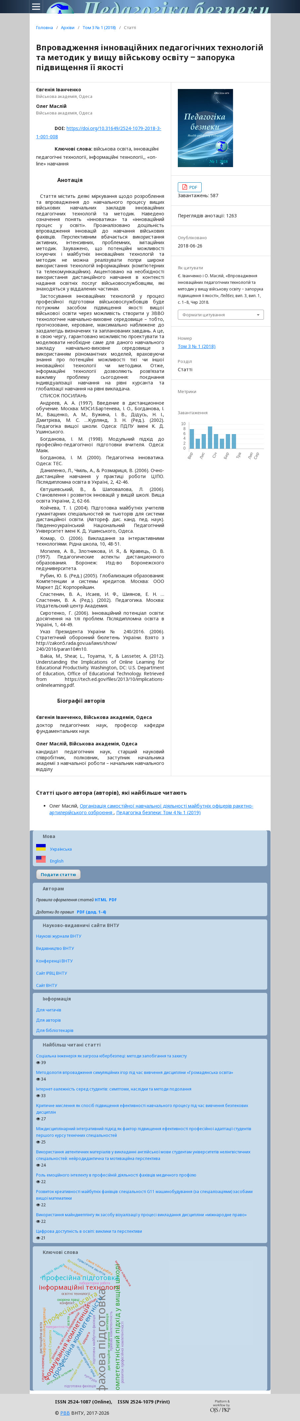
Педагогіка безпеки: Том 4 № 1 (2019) (158, 812)
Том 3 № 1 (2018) (99, 27)
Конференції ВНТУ (54, 961)
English (56, 861)
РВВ (65, 1413)
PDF (192, 187)
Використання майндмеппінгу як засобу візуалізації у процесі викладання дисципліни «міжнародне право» (141, 1215)
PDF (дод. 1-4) (91, 912)
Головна (44, 27)
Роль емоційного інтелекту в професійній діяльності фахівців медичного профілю (116, 1175)
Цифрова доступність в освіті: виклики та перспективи (89, 1231)
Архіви (68, 27)
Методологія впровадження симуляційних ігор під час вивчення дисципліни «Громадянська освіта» (134, 1072)
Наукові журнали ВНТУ (58, 936)
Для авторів (48, 1020)
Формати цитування (203, 315)
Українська (60, 849)
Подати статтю (58, 874)
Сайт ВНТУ (46, 985)
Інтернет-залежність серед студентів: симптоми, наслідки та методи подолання (113, 1089)
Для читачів (48, 1010)
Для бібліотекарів (55, 1030)
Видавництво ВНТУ (55, 948)
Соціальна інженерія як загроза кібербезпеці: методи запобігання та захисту (111, 1056)
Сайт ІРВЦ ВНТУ (51, 973)
